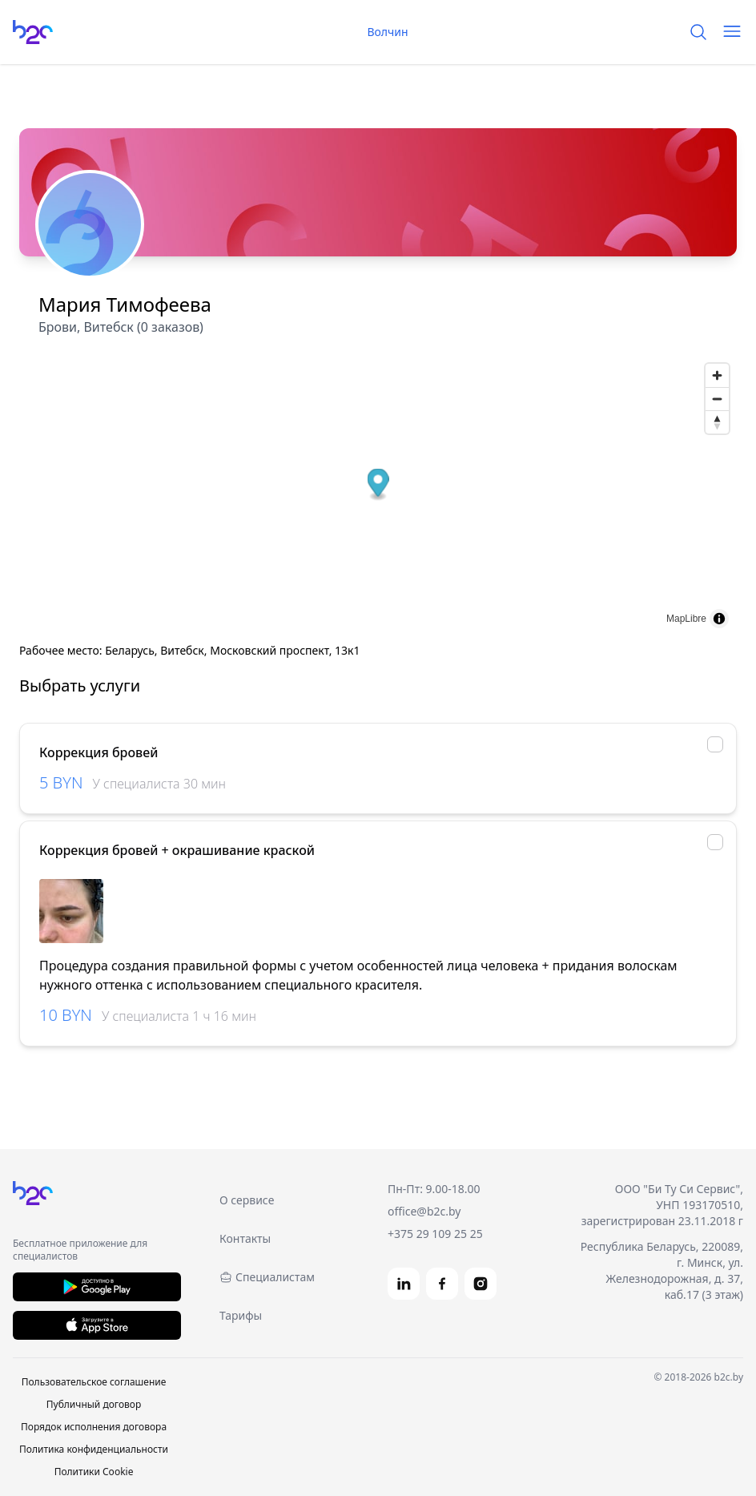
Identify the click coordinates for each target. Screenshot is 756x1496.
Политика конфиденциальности (93, 1449)
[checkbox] (715, 744)
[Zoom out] (717, 398)
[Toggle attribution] (719, 618)
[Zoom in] (717, 375)
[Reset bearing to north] (717, 421)
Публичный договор (94, 1404)
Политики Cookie (94, 1471)
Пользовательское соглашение (94, 1382)
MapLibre (686, 618)
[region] (378, 911)
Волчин (378, 32)
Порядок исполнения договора (94, 1426)
